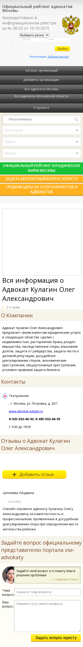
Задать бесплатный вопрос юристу (41, 178)
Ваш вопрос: (8, 604)
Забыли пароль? (58, 57)
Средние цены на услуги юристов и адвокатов (41, 189)
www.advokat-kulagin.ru (26, 411)
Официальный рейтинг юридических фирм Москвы (41, 168)
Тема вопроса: (8, 592)
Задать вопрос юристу (56, 637)
